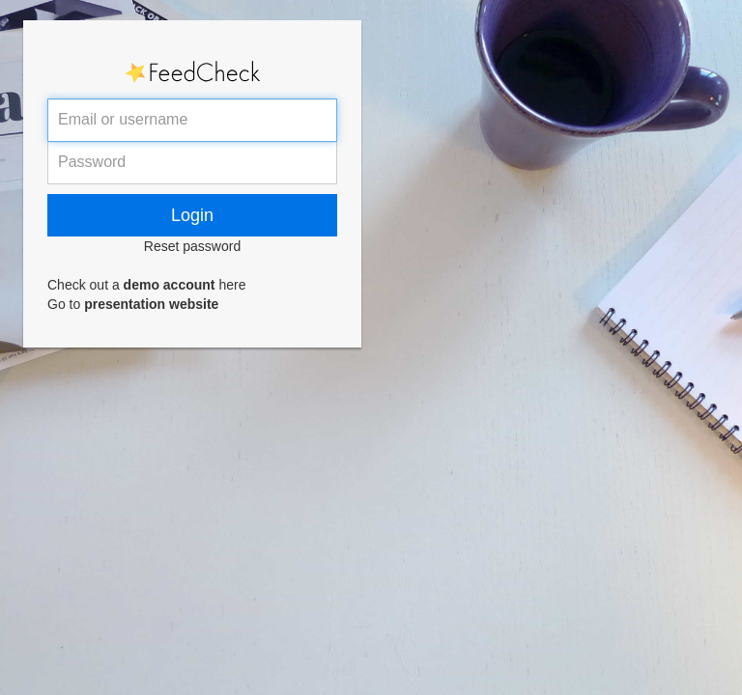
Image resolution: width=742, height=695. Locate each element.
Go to (132, 304)
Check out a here (146, 284)
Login (192, 215)
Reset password (192, 246)
